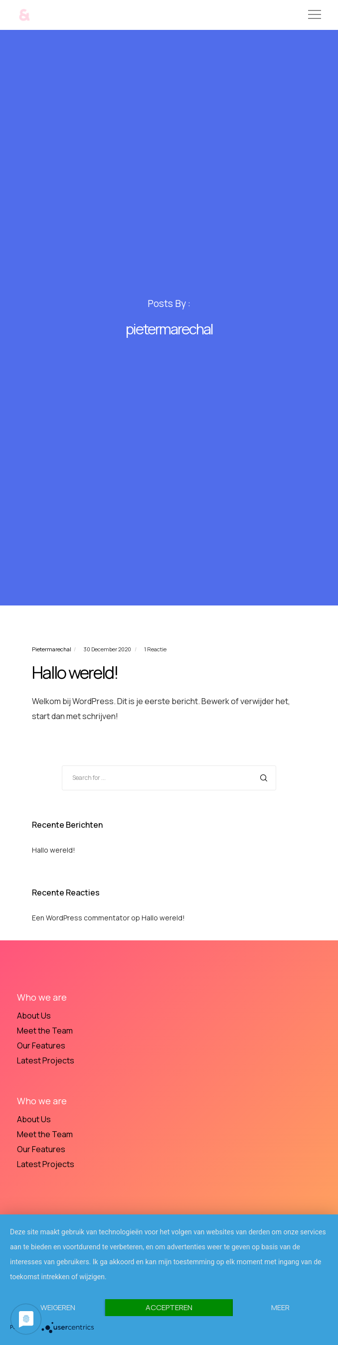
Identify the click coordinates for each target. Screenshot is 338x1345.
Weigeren (57, 1307)
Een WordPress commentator (81, 917)
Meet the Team (45, 1030)
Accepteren (169, 1307)
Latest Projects (45, 1060)
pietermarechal (51, 649)
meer (280, 1307)
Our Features (41, 1045)
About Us (34, 1015)
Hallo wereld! (53, 850)
